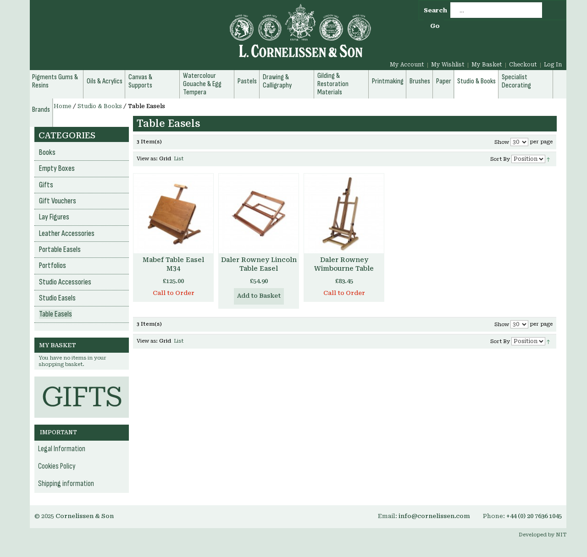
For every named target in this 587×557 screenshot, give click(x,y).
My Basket (486, 64)
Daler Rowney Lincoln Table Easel (259, 264)
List (178, 159)
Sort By (500, 159)
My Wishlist (448, 64)
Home (63, 106)
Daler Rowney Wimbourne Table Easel (344, 268)
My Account (407, 64)
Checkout (523, 64)
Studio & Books (100, 106)
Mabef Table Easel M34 (173, 264)
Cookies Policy (57, 466)
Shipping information (66, 483)
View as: (147, 159)
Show (501, 142)
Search (435, 10)
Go (435, 25)
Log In (553, 64)
